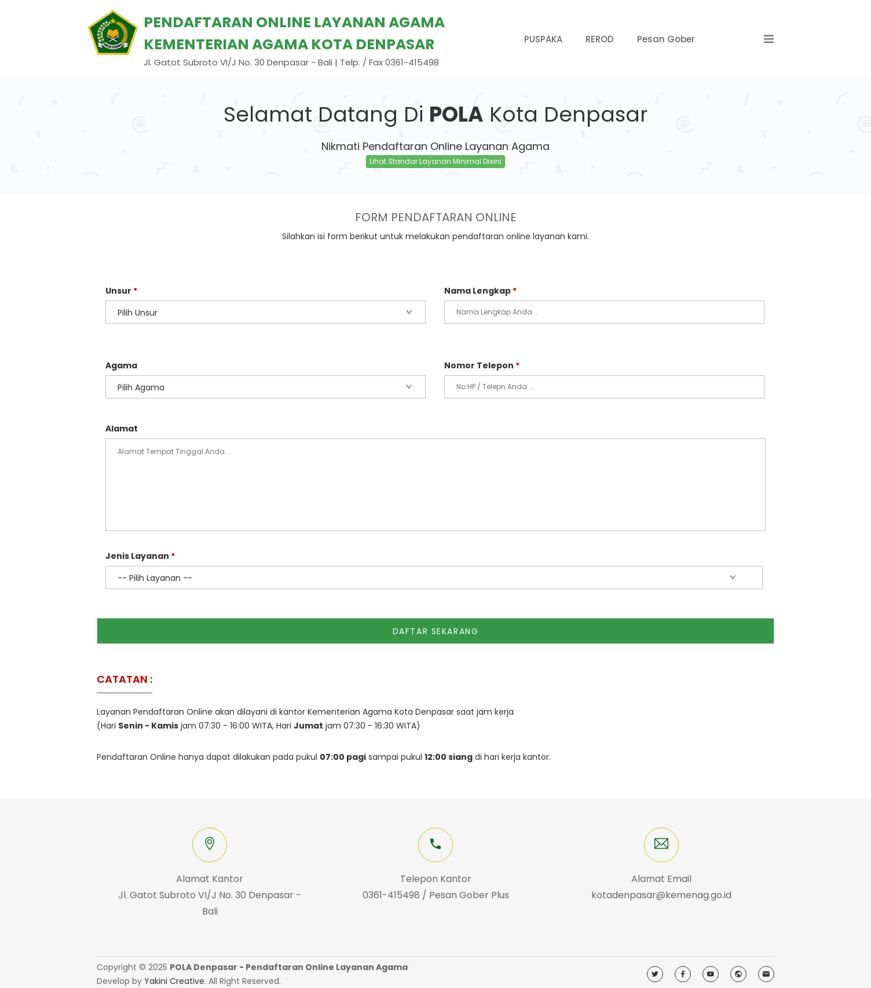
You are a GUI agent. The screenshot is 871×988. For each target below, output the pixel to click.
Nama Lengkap (480, 291)
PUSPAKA (543, 39)
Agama (121, 365)
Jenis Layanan (140, 556)
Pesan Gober (666, 39)
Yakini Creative (174, 977)
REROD (599, 39)
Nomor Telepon (481, 365)
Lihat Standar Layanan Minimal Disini (435, 161)
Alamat (121, 428)
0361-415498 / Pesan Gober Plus (436, 891)
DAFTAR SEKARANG (436, 628)
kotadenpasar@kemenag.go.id (661, 891)
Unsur (121, 291)
